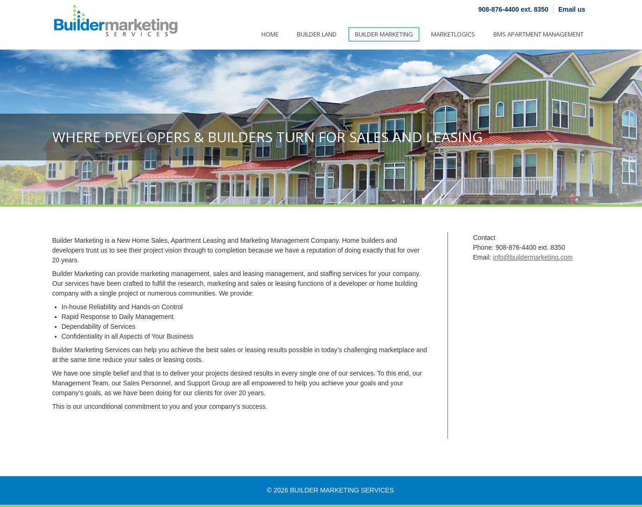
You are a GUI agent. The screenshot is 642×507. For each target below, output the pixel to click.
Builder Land (317, 34)
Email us (571, 9)
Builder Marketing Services (341, 490)
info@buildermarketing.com (533, 257)
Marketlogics (453, 34)
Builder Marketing (384, 34)
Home (270, 34)
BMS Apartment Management (538, 34)
